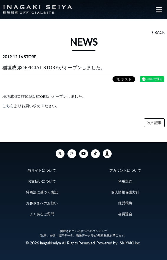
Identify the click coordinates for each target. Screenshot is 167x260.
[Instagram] (71, 153)
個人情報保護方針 (125, 192)
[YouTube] (83, 153)
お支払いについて (42, 181)
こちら (8, 106)
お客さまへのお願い (42, 203)
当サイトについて (42, 170)
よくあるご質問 (41, 214)
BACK (158, 32)
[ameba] (107, 153)
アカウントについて (125, 170)
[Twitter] (60, 153)
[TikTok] (95, 153)
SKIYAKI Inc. (130, 243)
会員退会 (125, 214)
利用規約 (125, 181)
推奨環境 (125, 203)
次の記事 (154, 123)
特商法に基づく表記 (42, 192)
